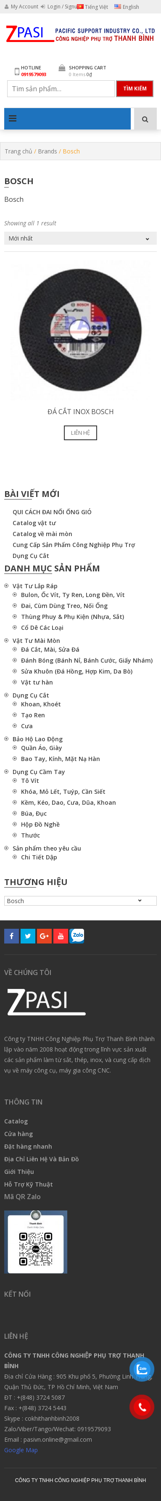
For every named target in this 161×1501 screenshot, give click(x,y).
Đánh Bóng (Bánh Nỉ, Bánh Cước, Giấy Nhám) (87, 660)
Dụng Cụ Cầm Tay (39, 772)
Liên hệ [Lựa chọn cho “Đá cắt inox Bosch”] (80, 432)
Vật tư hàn (37, 682)
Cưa (27, 726)
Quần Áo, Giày (41, 748)
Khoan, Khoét (41, 704)
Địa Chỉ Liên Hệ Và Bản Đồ (41, 1159)
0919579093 (33, 74)
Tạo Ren (33, 715)
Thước (30, 835)
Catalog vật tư (34, 523)
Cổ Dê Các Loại (42, 628)
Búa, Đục (34, 813)
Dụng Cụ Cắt (31, 556)
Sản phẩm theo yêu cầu (47, 848)
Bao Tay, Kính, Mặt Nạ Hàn (60, 759)
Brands (47, 151)
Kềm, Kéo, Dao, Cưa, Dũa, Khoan (68, 802)
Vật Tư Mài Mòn (36, 641)
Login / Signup (61, 6)
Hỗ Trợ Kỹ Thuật (28, 1184)
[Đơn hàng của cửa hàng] (80, 238)
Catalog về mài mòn (42, 534)
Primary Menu (12, 118)
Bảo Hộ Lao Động (38, 739)
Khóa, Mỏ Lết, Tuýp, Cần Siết (63, 791)
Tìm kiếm (135, 88)
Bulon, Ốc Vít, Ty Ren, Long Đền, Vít (73, 595)
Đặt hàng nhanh (28, 1146)
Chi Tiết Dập (39, 857)
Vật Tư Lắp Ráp (35, 586)
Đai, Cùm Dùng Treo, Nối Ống (64, 606)
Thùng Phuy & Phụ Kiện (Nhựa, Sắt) (72, 617)
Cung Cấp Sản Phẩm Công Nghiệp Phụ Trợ (74, 545)
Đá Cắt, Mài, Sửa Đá (50, 649)
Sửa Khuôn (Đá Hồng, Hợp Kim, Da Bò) (76, 671)
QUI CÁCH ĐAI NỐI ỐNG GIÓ (52, 512)
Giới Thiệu (19, 1172)
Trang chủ (18, 151)
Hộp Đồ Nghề (40, 824)
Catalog (16, 1121)
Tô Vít (30, 781)
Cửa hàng (18, 1134)
